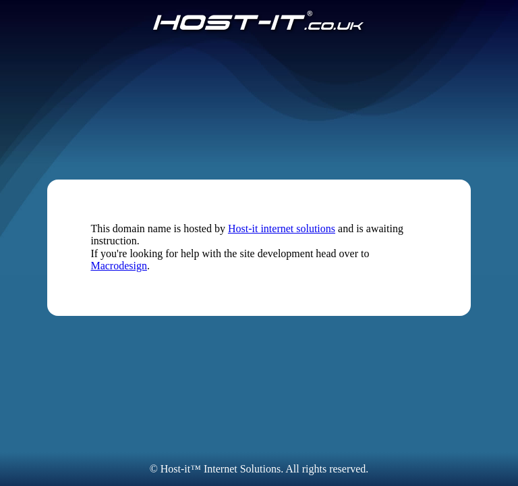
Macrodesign (118, 265)
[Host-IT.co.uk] (259, 21)
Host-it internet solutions (281, 228)
